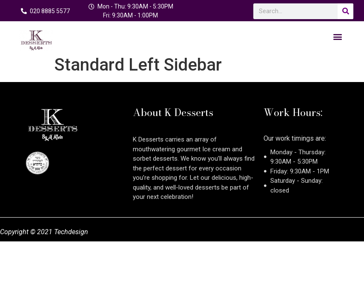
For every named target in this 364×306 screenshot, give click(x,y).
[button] (338, 36)
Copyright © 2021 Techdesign (44, 232)
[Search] (345, 11)
